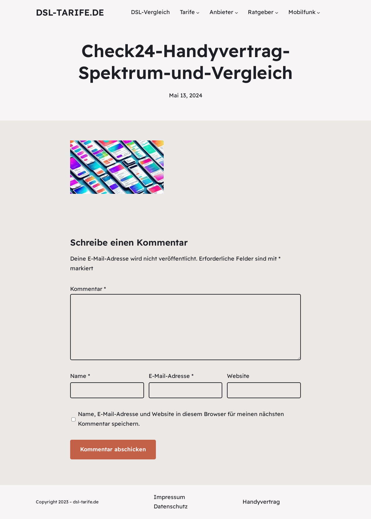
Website (238, 375)
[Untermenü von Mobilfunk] (318, 12)
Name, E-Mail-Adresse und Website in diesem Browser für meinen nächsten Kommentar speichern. (181, 418)
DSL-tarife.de (70, 12)
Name (80, 375)
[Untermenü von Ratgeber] (276, 12)
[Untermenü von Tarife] (198, 12)
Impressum (169, 497)
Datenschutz (171, 506)
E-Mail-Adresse (171, 375)
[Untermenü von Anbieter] (236, 12)
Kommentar (88, 288)
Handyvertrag (261, 501)
